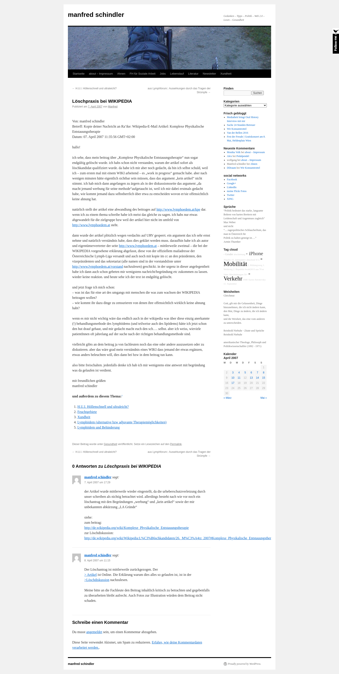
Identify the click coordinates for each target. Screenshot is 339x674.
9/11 (258, 260)
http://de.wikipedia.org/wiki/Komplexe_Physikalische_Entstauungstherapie (136, 528)
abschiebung (239, 254)
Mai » (264, 397)
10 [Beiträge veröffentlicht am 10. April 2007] (232, 377)
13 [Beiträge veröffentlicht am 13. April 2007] (251, 377)
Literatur (193, 73)
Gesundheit (110, 444)
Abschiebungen (236, 274)
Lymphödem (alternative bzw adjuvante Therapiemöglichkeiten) (121, 422)
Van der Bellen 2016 (237, 132)
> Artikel (90, 574)
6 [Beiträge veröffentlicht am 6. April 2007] (251, 372)
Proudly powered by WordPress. (244, 663)
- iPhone (254, 253)
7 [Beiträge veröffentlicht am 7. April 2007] (257, 372)
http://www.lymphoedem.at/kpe (178, 209)
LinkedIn (232, 187)
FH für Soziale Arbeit (142, 73)
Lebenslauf (177, 73)
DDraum (231, 167)
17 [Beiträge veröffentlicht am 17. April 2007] (232, 382)
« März (228, 397)
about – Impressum (101, 73)
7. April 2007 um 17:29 (97, 482)
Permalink (176, 444)
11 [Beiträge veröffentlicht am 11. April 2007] (239, 377)
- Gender (228, 254)
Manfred (112, 106)
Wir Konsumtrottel (237, 128)
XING (230, 198)
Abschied (250, 260)
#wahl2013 (250, 269)
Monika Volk (234, 152)
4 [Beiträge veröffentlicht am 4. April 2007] (239, 372)
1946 (245, 280)
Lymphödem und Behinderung (98, 427)
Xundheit (225, 73)
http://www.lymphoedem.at (91, 225)
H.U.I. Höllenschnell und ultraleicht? (94, 88)
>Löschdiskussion (96, 580)
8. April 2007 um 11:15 (97, 560)
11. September (230, 284)
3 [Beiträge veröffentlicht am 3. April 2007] (233, 372)
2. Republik (238, 269)
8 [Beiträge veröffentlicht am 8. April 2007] (263, 372)
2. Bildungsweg (255, 265)
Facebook (232, 179)
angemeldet (94, 632)
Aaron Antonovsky (257, 280)
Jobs (163, 73)
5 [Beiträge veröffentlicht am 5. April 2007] (245, 372)
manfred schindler (96, 14)
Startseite (79, 73)
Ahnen (121, 73)
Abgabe (227, 260)
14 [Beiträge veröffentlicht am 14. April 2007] (257, 377)
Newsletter (209, 73)
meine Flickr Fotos (237, 191)
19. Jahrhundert (238, 260)
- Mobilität (243, 261)
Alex (229, 156)
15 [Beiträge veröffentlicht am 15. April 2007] (263, 377)
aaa (257, 269)
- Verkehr (237, 276)
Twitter (230, 195)
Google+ (231, 183)
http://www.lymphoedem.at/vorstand (97, 266)
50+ (246, 274)
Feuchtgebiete (87, 412)
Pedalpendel (243, 156)
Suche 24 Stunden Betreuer (241, 124)
